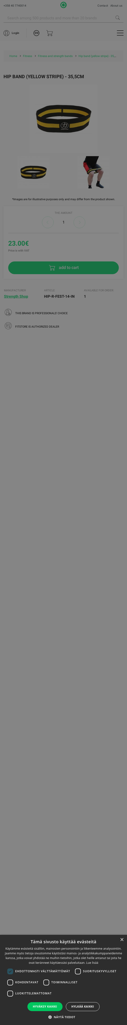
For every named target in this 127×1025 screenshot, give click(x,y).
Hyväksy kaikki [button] (45, 1007)
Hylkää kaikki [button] (82, 1007)
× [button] (121, 940)
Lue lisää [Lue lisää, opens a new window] (92, 963)
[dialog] (63, 512)
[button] (63, 1017)
